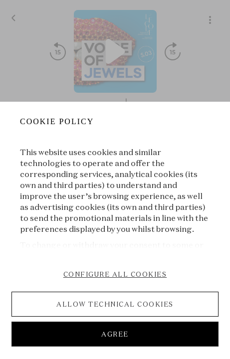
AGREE (115, 334)
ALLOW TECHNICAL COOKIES (115, 304)
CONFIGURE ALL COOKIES (115, 274)
